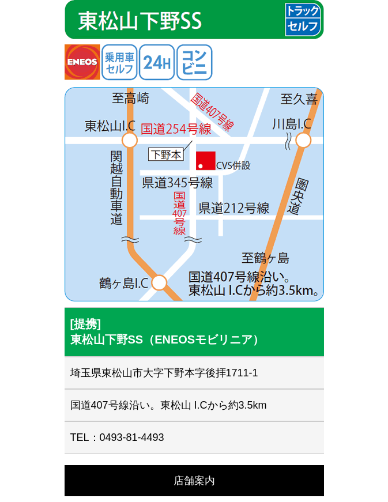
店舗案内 (194, 480)
